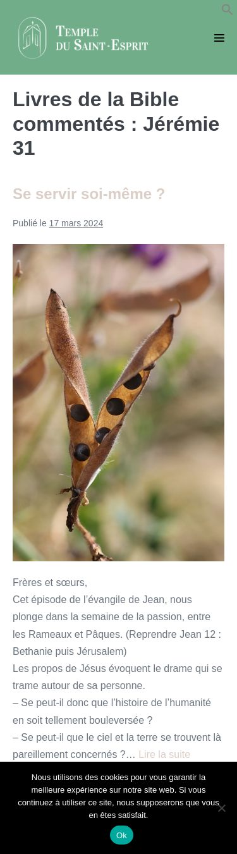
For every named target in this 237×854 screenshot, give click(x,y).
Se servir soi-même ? (89, 193)
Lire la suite (164, 754)
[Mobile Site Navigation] (219, 38)
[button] (227, 12)
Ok (121, 835)
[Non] (221, 808)
